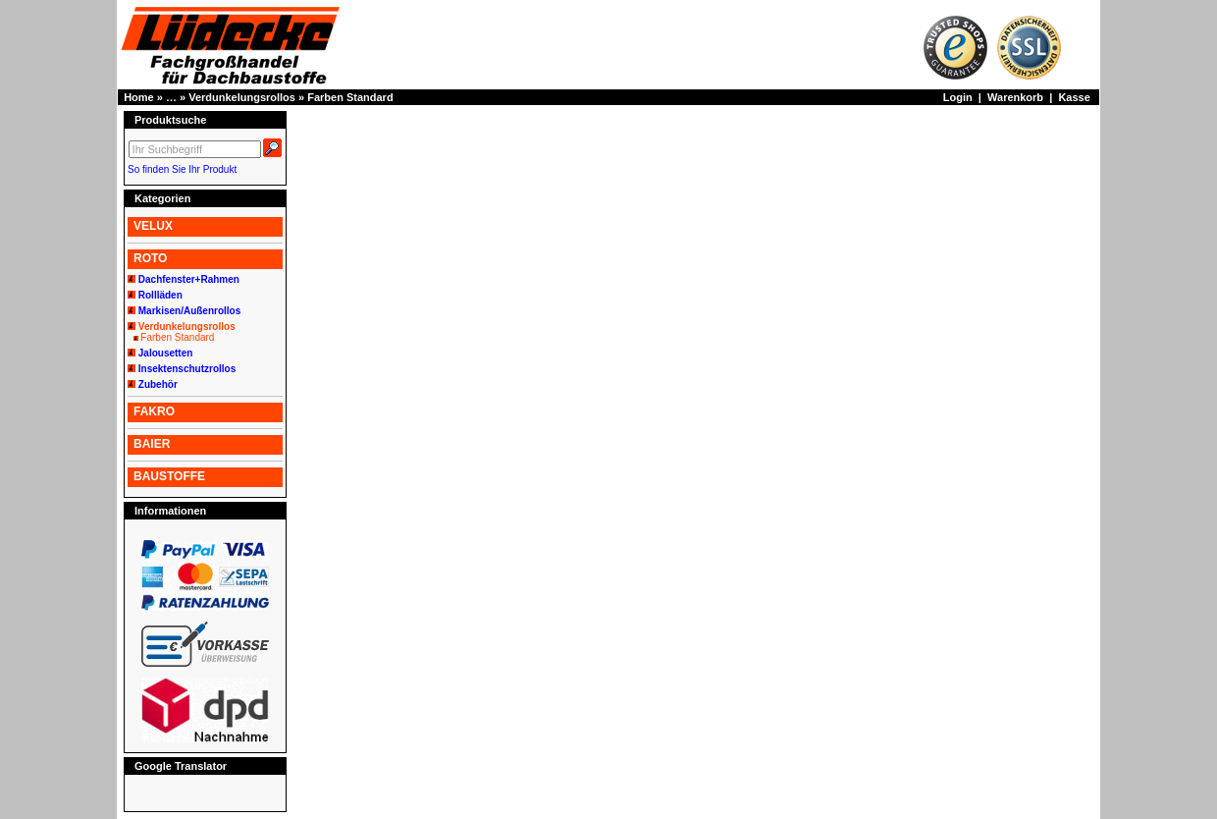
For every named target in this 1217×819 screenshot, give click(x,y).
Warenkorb (1015, 97)
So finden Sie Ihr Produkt (182, 169)
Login (958, 97)
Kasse (1073, 97)
